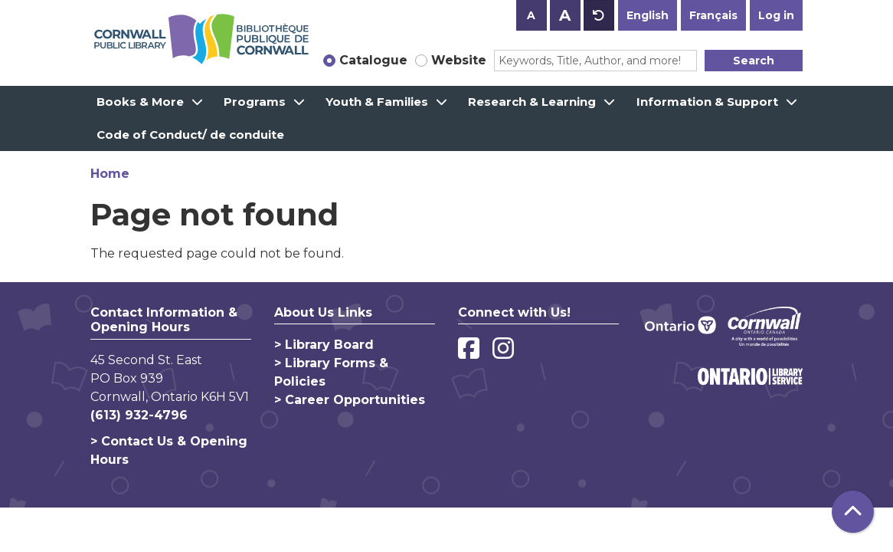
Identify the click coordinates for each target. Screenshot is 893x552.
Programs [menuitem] (255, 101)
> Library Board (324, 344)
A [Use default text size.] (599, 15)
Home (109, 173)
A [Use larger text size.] (565, 15)
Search (753, 60)
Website (458, 60)
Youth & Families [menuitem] (376, 101)
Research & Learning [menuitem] (532, 101)
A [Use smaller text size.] (531, 15)
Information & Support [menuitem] (707, 101)
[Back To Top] (853, 512)
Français (713, 15)
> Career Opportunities (349, 400)
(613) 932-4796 (139, 415)
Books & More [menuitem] (140, 101)
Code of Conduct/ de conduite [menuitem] (190, 134)
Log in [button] (776, 15)
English (647, 15)
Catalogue (373, 60)
